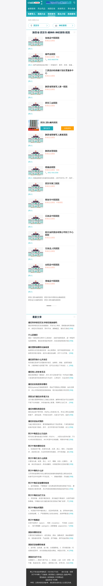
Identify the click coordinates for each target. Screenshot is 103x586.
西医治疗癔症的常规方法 (38, 397)
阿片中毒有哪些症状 (36, 446)
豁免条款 (43, 577)
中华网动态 (59, 577)
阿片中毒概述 (34, 520)
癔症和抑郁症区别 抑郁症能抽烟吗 (42, 323)
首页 (29, 20)
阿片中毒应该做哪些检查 (38, 483)
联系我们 (52, 574)
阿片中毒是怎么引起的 (37, 434)
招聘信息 (59, 574)
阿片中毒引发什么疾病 (37, 458)
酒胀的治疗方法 (34, 557)
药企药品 (41, 9)
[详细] (71, 328)
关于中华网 (35, 574)
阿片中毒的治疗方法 (36, 495)
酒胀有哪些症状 (34, 532)
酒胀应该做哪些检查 (36, 545)
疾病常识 (61, 9)
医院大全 (41, 14)
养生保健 (71, 9)
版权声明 (67, 574)
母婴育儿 (31, 14)
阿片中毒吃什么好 (35, 471)
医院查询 (51, 14)
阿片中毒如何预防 (35, 508)
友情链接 (50, 577)
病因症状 (51, 9)
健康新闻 (31, 9)
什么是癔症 (33, 335)
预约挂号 (46, 128)
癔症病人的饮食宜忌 (36, 372)
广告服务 (44, 574)
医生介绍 (61, 14)
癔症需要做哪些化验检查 (38, 347)
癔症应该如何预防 (35, 421)
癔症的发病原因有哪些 (37, 384)
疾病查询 (71, 14)
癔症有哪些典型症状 (36, 409)
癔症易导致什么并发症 (37, 360)
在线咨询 (67, 128)
